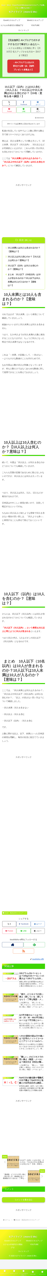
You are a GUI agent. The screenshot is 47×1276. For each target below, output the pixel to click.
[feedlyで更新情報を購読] (34, 944)
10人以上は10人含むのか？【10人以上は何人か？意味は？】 (24, 258)
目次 (21, 240)
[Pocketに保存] (9, 110)
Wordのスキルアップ (34, 1257)
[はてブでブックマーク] (38, 103)
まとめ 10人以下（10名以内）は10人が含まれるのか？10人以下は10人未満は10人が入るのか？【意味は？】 (24, 279)
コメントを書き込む (24, 1200)
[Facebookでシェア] (23, 103)
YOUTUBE (34, 1261)
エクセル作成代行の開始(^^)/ (12, 1262)
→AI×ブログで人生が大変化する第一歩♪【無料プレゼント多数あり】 (23, 66)
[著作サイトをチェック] (12, 944)
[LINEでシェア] (23, 110)
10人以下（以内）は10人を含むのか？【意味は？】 (23, 267)
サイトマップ (23, 1268)
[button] (38, 110)
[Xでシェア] (9, 103)
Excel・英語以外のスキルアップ (14, 913)
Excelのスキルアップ (13, 1257)
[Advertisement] (23, 210)
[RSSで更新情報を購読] (23, 951)
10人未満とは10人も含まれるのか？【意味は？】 (24, 250)
